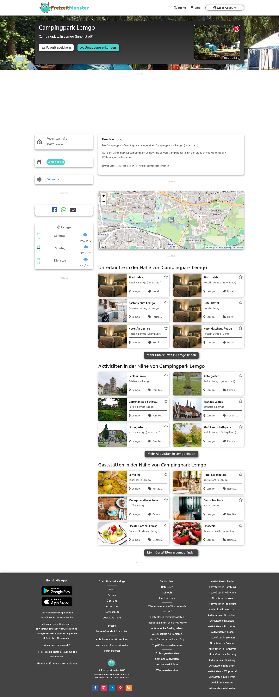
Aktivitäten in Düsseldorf (222, 615)
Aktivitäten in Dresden (222, 643)
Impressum (112, 606)
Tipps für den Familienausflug (167, 639)
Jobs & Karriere (112, 618)
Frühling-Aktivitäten (167, 653)
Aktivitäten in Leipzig (222, 621)
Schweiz (167, 593)
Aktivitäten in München (222, 593)
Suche (182, 8)
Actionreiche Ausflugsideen (167, 628)
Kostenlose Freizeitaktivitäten (167, 617)
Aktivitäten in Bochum (222, 666)
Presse (112, 626)
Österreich (167, 587)
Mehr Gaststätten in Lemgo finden (171, 552)
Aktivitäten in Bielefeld (222, 677)
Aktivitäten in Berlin (222, 581)
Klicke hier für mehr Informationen (57, 664)
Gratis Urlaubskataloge (112, 581)
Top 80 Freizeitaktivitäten (167, 645)
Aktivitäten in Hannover (222, 649)
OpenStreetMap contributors (229, 247)
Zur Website (54, 179)
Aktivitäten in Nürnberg (222, 654)
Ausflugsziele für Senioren (167, 634)
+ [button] (103, 196)
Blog (198, 7)
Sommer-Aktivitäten (167, 659)
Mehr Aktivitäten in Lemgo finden (171, 454)
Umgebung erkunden (100, 47)
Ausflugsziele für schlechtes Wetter (167, 623)
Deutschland (167, 581)
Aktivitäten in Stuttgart (222, 609)
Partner (112, 595)
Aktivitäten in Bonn (222, 683)
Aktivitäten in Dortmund (222, 626)
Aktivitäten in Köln (222, 598)
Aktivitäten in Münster (222, 688)
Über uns (112, 601)
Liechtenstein (167, 598)
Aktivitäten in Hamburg (222, 587)
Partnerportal (112, 651)
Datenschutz (112, 612)
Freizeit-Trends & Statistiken (112, 631)
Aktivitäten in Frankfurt (222, 604)
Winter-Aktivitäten (167, 670)
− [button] (103, 202)
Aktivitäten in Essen (222, 632)
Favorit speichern (56, 47)
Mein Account (226, 7)
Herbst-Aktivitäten (167, 664)
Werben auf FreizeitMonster (112, 645)
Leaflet (209, 247)
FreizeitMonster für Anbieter (112, 639)
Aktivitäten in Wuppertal (222, 671)
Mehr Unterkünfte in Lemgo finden (171, 355)
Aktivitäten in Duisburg (222, 660)
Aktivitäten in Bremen (222, 638)
